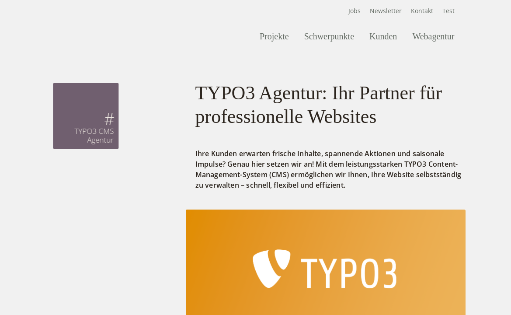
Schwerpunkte (329, 36)
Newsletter (386, 11)
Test (448, 11)
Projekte (274, 36)
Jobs (354, 11)
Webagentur (433, 36)
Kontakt (422, 11)
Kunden (383, 36)
